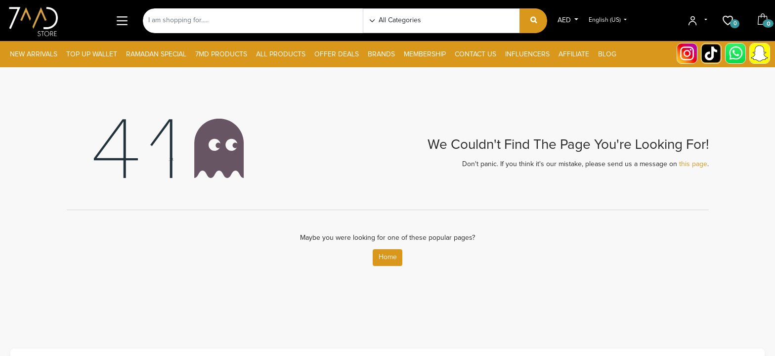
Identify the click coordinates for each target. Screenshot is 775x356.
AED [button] (565, 20)
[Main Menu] (121, 20)
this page (693, 164)
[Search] (533, 20)
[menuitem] (33, 54)
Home (388, 257)
